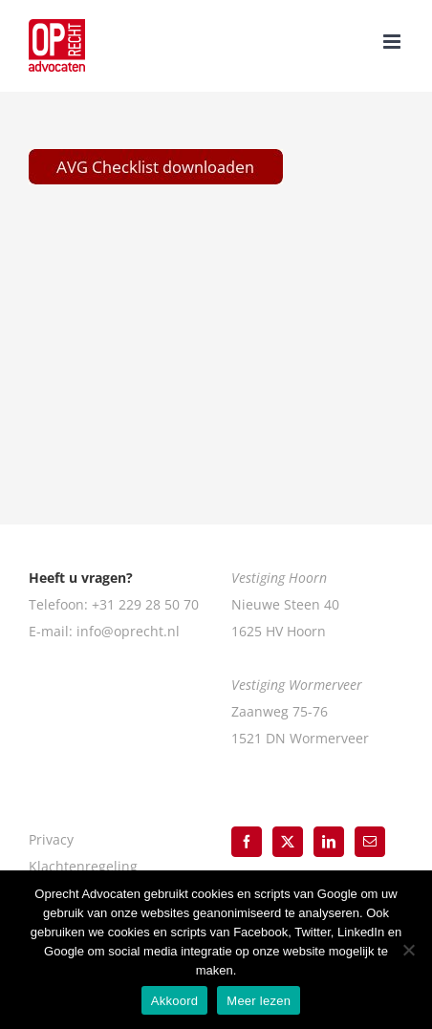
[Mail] (370, 841)
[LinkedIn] (328, 841)
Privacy (51, 839)
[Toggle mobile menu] (393, 42)
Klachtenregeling (83, 866)
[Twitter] (287, 841)
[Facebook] (246, 841)
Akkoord (174, 1001)
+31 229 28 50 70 (145, 604)
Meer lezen (259, 1001)
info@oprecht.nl (128, 631)
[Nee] (408, 949)
